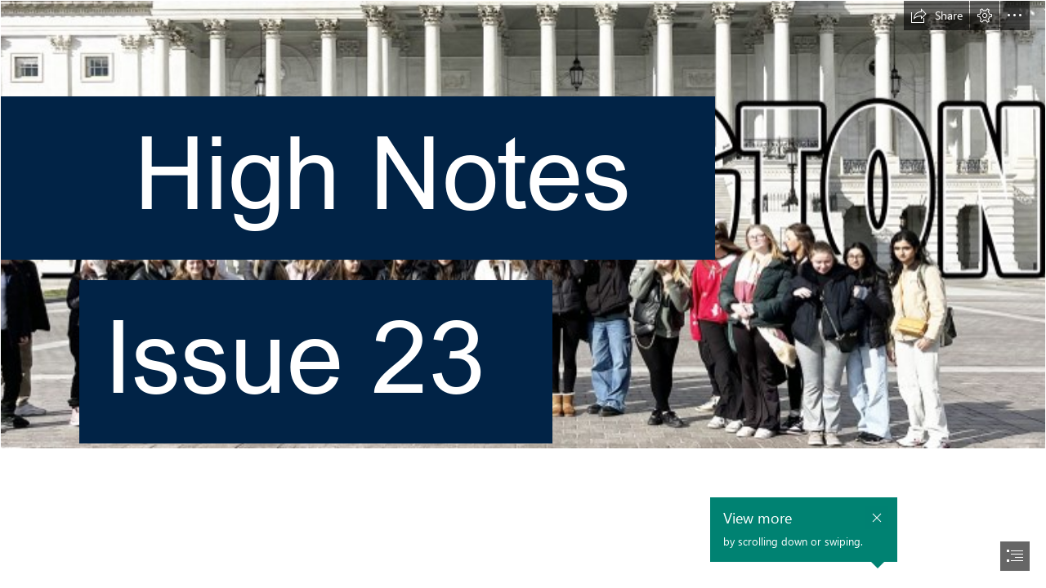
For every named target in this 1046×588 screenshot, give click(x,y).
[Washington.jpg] (523, 241)
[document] (523, 294)
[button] (936, 15)
